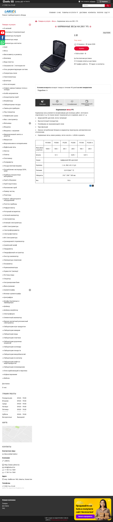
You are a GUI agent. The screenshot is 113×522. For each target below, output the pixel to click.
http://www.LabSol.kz (12, 465)
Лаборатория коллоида (12, 347)
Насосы (6, 151)
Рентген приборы (10, 204)
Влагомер (7, 58)
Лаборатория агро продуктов (15, 327)
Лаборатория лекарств (12, 350)
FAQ (3, 508)
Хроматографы (9, 290)
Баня (5, 47)
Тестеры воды (9, 275)
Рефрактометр (9, 208)
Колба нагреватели (11, 93)
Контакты (92, 13)
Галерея (100, 13)
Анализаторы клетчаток (12, 43)
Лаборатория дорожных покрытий (13, 342)
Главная (52, 13)
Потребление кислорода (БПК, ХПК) (15, 170)
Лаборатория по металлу (13, 358)
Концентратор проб (11, 97)
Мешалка (7, 127)
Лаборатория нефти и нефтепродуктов (12, 362)
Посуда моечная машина (13, 166)
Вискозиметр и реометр (13, 54)
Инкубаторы (8, 101)
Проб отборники (10, 180)
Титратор (7, 279)
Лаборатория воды (11, 334)
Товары (5, 503)
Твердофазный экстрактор (14, 253)
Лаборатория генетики (12, 338)
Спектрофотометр (10, 234)
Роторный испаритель (12, 211)
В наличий (7, 28)
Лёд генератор (9, 112)
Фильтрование (9, 286)
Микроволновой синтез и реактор (13, 135)
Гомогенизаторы (10, 77)
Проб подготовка (10, 184)
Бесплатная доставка (84, 58)
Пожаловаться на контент (59, 520)
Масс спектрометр (11, 119)
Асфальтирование (10, 374)
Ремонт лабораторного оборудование (12, 199)
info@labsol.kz (9, 467)
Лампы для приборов (11, 108)
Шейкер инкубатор (11, 310)
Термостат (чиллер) (11, 271)
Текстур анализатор (11, 256)
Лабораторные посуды (12, 105)
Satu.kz (66, 518)
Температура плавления (12, 260)
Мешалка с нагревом (11, 131)
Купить (81, 48)
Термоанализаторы (11, 267)
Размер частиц (9, 191)
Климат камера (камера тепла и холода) (15, 89)
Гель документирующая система (16, 69)
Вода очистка (9, 62)
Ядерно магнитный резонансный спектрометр (16, 322)
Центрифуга (8, 297)
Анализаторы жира (11, 40)
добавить (92, 1)
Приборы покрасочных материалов (12, 175)
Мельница (7, 123)
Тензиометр (8, 264)
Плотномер (8, 158)
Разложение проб (10, 188)
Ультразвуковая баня (11, 282)
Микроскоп (8, 140)
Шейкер (7, 306)
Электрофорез (9, 314)
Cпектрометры (9, 219)
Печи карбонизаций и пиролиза (15, 371)
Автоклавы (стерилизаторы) (14, 32)
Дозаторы (7, 81)
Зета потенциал (9, 84)
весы (69, 109)
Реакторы (7, 195)
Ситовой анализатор (11, 215)
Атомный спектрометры (13, 223)
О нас (59, 13)
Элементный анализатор (13, 318)
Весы (54, 21)
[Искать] (108, 5)
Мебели (6, 378)
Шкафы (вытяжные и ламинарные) (11, 302)
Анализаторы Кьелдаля (12, 36)
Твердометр (8, 249)
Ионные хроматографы (12, 294)
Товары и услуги (69, 13)
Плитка (6, 155)
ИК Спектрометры (10, 238)
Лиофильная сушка (11, 116)
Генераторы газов (10, 73)
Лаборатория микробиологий (14, 354)
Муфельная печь (10, 147)
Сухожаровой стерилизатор (14, 241)
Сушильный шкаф (10, 245)
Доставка (83, 13)
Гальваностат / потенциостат (14, 66)
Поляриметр (8, 162)
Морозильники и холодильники (15, 143)
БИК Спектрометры (11, 226)
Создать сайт (19, 1)
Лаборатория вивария (12, 330)
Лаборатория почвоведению (14, 367)
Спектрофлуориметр (11, 230)
